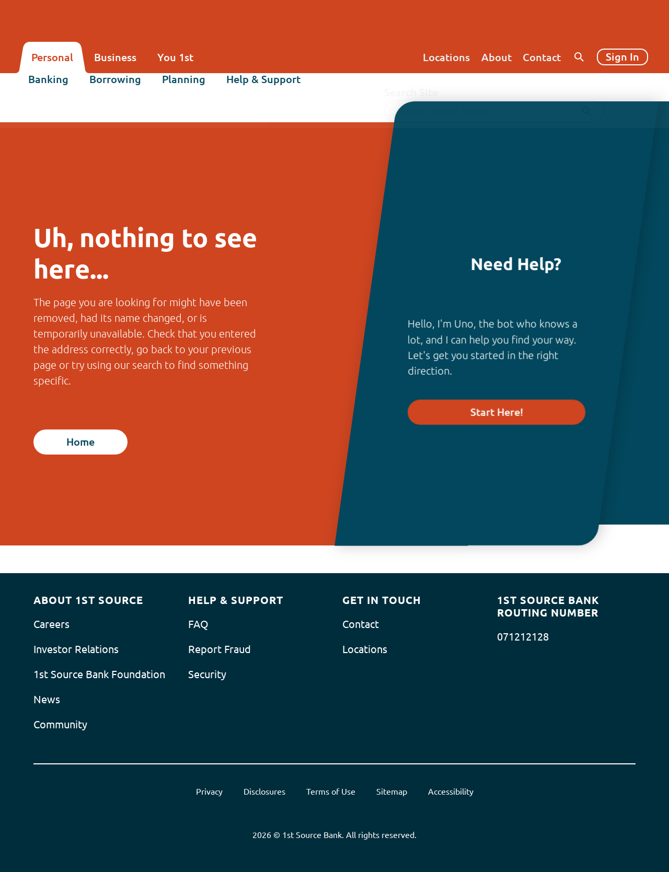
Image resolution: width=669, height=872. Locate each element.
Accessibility (451, 791)
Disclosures (264, 791)
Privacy (209, 791)
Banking (51, 87)
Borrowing (118, 87)
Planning (187, 87)
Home (80, 442)
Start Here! (496, 412)
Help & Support (266, 87)
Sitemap (391, 791)
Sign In (622, 57)
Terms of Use (330, 791)
